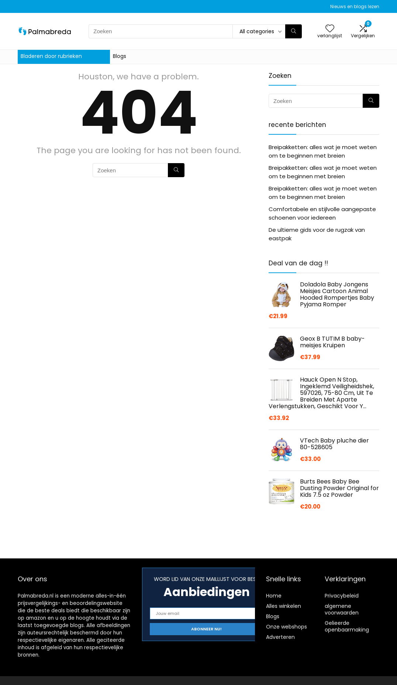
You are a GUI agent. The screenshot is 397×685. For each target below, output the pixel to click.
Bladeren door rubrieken (51, 56)
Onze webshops (286, 626)
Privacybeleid (342, 595)
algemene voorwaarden (342, 609)
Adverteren (280, 637)
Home (274, 595)
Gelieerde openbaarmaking (347, 626)
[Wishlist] (329, 29)
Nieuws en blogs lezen (354, 6)
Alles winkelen (283, 606)
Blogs (119, 56)
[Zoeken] (293, 31)
